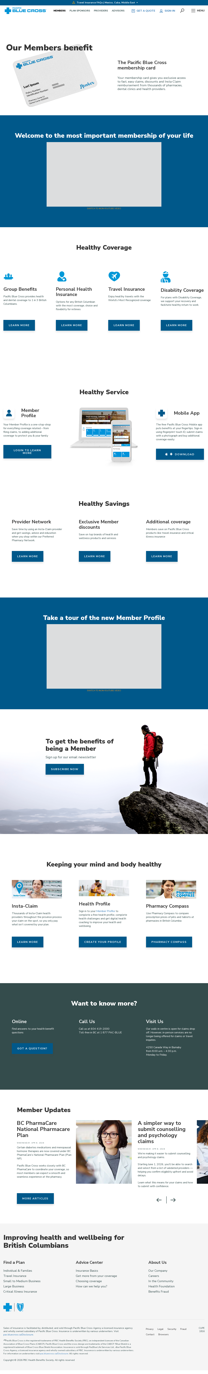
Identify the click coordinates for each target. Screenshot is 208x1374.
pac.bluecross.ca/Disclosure (18, 1334)
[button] (182, 10)
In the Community (160, 1281)
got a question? (32, 1048)
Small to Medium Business (22, 1281)
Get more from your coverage (96, 1276)
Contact (150, 1334)
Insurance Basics (87, 1271)
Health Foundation (161, 1286)
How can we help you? (91, 1286)
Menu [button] (198, 11)
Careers (153, 1276)
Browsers (163, 1334)
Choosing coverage (89, 1281)
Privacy (149, 1329)
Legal (160, 1329)
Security (171, 1329)
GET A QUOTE (143, 11)
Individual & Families (17, 1271)
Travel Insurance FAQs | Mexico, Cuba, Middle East (103, 2)
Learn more (19, 325)
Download (179, 454)
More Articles (35, 1198)
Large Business (13, 1286)
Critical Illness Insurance (20, 1292)
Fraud (183, 1329)
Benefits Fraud (158, 1292)
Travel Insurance (14, 1276)
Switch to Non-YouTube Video (104, 208)
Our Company (157, 1271)
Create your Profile (102, 942)
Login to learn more (27, 452)
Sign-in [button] (167, 11)
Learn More (27, 942)
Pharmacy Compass (169, 942)
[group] (73, 1152)
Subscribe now (65, 769)
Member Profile (105, 911)
